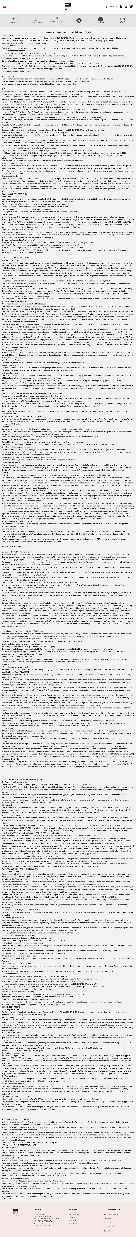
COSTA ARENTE (13, 20)
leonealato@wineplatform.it (112, 1214)
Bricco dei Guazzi (74, 1214)
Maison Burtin (73, 1220)
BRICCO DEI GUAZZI (57, 20)
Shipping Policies (108, 1231)
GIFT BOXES (122, 20)
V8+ (79, 20)
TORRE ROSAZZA (35, 20)
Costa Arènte (72, 1217)
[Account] (120, 6)
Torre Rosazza (73, 1223)
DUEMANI (100, 20)
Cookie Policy (107, 1219)
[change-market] (111, 6)
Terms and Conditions (110, 1227)
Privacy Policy (107, 1223)
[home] (68, 7)
